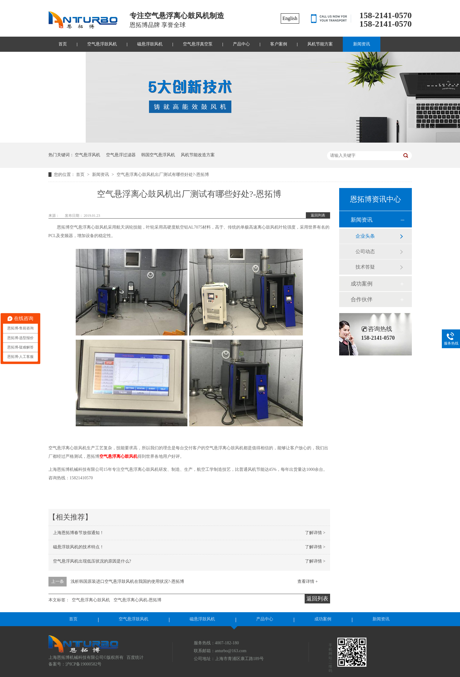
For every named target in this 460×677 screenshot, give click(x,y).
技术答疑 (365, 266)
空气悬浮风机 (87, 155)
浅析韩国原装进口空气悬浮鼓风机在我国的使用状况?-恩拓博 (127, 581)
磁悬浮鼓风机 (150, 44)
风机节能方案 (320, 44)
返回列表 (318, 215)
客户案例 (278, 44)
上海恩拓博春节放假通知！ (78, 532)
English (290, 18)
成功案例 (361, 284)
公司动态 (365, 251)
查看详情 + (307, 581)
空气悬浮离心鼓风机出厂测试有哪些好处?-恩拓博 (163, 174)
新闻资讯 (361, 44)
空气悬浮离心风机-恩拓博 (138, 600)
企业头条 (365, 236)
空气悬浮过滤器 (121, 155)
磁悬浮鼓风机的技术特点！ (78, 547)
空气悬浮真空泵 (198, 44)
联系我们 (66, 59)
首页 (62, 44)
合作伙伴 (361, 299)
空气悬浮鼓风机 (102, 44)
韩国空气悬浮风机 (158, 155)
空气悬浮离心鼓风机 (118, 456)
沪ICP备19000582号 (83, 664)
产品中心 (241, 44)
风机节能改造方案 (198, 155)
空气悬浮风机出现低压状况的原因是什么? (92, 561)
